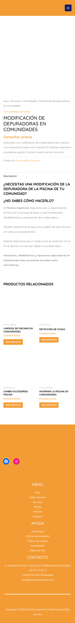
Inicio (6, 101)
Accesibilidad (37, 545)
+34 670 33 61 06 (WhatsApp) (37, 574)
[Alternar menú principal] (68, 8)
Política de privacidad (37, 536)
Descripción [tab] (10, 175)
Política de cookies (38, 540)
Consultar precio (17, 137)
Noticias (37, 511)
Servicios (15, 101)
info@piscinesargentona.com (38, 579)
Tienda (37, 506)
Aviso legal (37, 531)
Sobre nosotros (37, 497)
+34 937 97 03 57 (37, 570)
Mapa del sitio (37, 550)
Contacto (38, 516)
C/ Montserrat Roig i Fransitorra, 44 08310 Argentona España (37, 565)
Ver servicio (13, 341)
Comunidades (30, 101)
